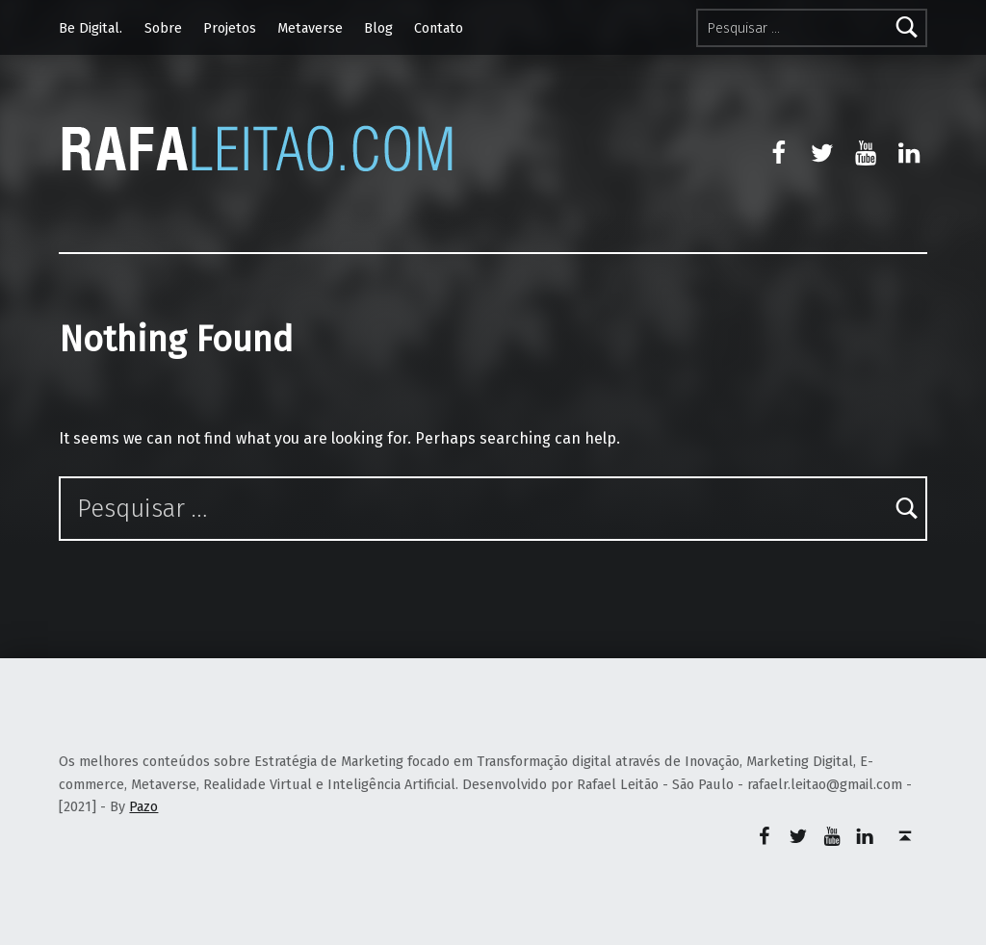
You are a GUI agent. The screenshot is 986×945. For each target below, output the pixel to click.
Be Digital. (90, 28)
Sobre (163, 28)
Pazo (143, 806)
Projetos (229, 28)
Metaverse (310, 28)
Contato (438, 28)
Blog (378, 28)
